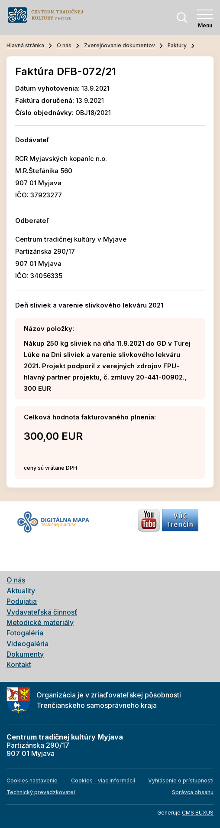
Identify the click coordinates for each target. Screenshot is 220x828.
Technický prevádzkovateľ (40, 792)
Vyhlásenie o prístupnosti (181, 780)
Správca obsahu (193, 792)
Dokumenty (25, 654)
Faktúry (177, 45)
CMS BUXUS (198, 812)
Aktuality (20, 590)
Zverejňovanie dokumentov (119, 45)
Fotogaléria (24, 632)
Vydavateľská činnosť (41, 612)
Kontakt (18, 664)
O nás (64, 45)
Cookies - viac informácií (103, 780)
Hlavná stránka (25, 45)
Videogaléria (27, 643)
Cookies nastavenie (32, 780)
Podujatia (21, 601)
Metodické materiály (40, 622)
